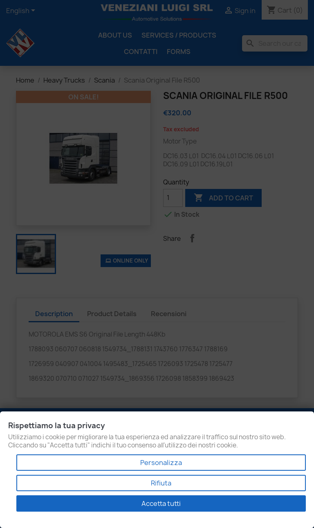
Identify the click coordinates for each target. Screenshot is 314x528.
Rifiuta (161, 483)
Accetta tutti (161, 503)
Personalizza (161, 462)
